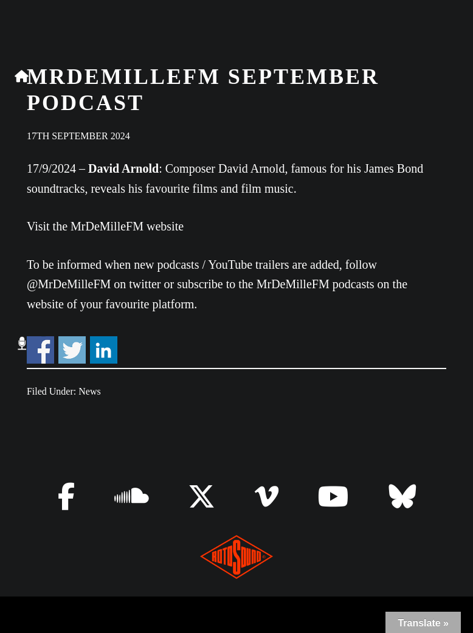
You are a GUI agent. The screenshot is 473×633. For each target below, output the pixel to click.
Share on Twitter (72, 350)
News (89, 391)
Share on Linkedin (103, 350)
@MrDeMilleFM (69, 284)
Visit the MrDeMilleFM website (105, 226)
